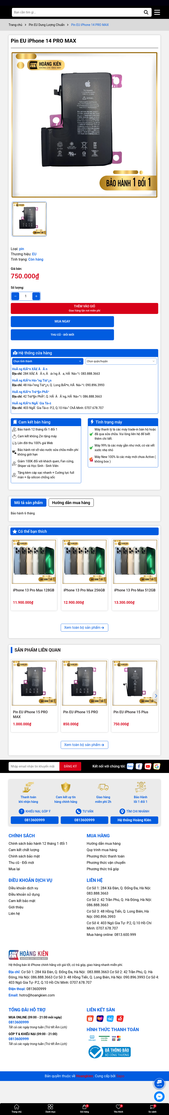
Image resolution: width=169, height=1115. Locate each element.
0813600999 (34, 879)
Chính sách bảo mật (24, 915)
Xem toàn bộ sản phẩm (84, 686)
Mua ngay (47, 321)
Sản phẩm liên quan (38, 708)
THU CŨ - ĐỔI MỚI (122, 321)
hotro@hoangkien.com (37, 1054)
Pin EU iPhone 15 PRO (80, 770)
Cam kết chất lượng (24, 908)
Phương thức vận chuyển (106, 921)
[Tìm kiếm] (146, 12)
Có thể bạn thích (30, 518)
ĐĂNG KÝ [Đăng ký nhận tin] (70, 825)
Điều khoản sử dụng (24, 953)
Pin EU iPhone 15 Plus (131, 770)
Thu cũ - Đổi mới (21, 921)
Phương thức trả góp (103, 928)
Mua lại (14, 928)
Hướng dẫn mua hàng (104, 902)
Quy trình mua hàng (102, 908)
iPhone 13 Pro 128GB (30, 653)
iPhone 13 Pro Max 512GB (135, 577)
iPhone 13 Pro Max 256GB (84, 577)
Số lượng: (17, 287)
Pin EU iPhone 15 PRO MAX (30, 772)
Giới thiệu (16, 966)
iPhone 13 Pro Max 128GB (33, 577)
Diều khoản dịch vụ (23, 947)
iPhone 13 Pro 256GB (80, 653)
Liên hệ (14, 972)
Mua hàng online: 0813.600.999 (111, 993)
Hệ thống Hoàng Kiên (134, 879)
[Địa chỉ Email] (45, 825)
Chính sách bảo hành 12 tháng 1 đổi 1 (38, 902)
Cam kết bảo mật (22, 959)
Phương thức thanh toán (106, 915)
